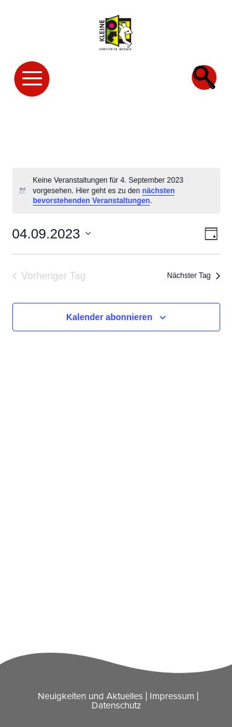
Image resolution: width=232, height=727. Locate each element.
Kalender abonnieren (109, 317)
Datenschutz (116, 705)
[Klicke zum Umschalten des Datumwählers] (51, 234)
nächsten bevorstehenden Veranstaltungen (103, 196)
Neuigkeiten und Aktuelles (90, 696)
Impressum (172, 696)
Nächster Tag (193, 275)
